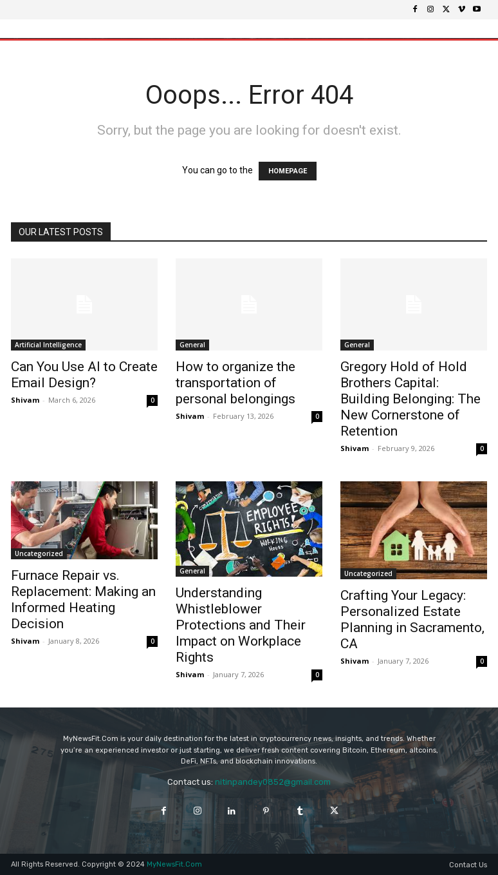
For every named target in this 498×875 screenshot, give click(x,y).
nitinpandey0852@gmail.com (273, 782)
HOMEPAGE (287, 171)
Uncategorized (39, 553)
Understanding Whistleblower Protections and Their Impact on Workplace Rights (241, 625)
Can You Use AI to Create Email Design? (84, 374)
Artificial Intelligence (48, 344)
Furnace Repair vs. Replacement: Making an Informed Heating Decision (83, 599)
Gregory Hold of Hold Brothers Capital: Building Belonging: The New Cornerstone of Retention (410, 399)
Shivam (25, 400)
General (192, 344)
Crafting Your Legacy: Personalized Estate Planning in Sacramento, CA (412, 619)
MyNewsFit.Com (174, 864)
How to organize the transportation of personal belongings (235, 383)
